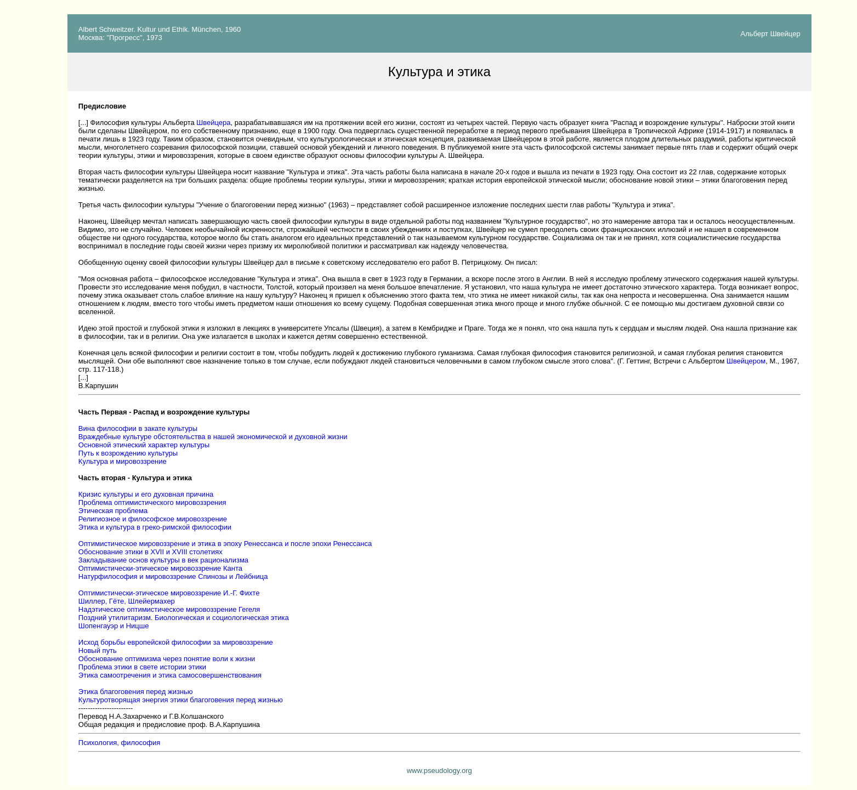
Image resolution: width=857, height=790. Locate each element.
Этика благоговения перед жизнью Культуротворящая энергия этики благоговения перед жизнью (180, 695)
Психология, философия (119, 742)
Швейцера (213, 122)
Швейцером (746, 361)
